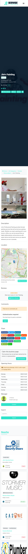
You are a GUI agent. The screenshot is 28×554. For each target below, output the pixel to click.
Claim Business (21, 358)
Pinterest (10, 335)
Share (14, 91)
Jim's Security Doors (8, 460)
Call (9, 85)
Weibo (17, 338)
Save (18, 91)
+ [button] (2, 250)
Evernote (17, 335)
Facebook (4, 332)
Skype (23, 338)
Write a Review (6, 91)
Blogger (4, 335)
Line (9, 344)
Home (4, 171)
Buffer (4, 338)
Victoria (20, 171)
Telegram (4, 341)
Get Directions (22, 280)
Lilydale (4, 533)
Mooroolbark (7, 173)
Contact (14, 404)
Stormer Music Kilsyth (8, 495)
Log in (5, 321)
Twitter (11, 332)
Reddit (24, 335)
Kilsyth (4, 497)
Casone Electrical (7, 531)
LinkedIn (17, 332)
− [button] (2, 252)
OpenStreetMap (19, 277)
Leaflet (13, 277)
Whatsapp (17, 341)
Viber (11, 341)
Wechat (4, 344)
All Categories (12, 171)
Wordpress (10, 338)
